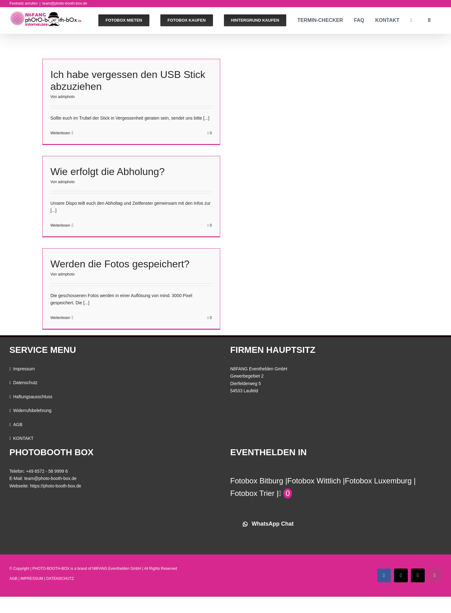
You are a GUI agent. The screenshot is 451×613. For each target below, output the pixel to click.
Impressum (24, 368)
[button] (429, 20)
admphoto (66, 97)
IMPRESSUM (31, 578)
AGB (18, 424)
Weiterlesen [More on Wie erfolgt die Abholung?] (60, 225)
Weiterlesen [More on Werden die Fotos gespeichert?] (60, 318)
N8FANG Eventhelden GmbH (116, 568)
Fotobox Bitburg (256, 480)
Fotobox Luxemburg (378, 480)
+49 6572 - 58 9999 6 (47, 471)
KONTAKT (23, 438)
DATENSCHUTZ (60, 578)
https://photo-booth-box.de (55, 485)
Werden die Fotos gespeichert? (119, 264)
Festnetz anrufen (23, 3)
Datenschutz (25, 382)
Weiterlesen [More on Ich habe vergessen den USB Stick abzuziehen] (60, 133)
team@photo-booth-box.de (64, 3)
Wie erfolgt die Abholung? (107, 171)
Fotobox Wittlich (314, 480)
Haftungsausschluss (32, 396)
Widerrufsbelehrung (32, 410)
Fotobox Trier (252, 493)
